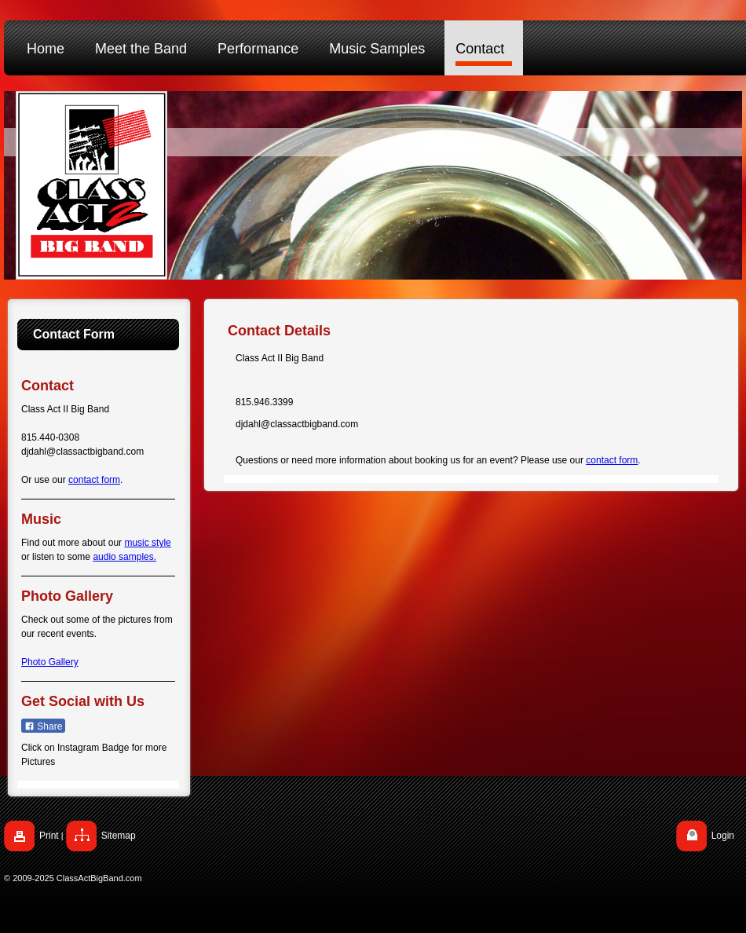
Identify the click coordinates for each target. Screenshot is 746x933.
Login (722, 835)
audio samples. (124, 556)
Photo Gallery (50, 662)
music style (147, 542)
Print (49, 835)
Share (43, 726)
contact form (94, 479)
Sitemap (118, 835)
